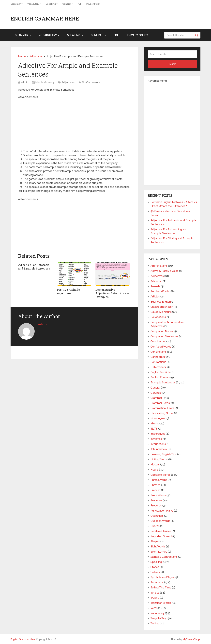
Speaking (51, 4)
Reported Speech (162, 536)
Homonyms (158, 418)
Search (197, 35)
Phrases (155, 485)
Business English (161, 301)
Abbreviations (159, 265)
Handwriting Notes (162, 413)
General (66, 4)
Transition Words (161, 602)
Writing (155, 623)
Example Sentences (163, 382)
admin (24, 82)
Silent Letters (159, 551)
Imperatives (158, 433)
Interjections (158, 444)
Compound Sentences (164, 336)
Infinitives (156, 438)
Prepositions (158, 495)
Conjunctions (158, 351)
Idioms (155, 423)
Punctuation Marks (162, 510)
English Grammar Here (45, 18)
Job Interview (159, 449)
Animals (155, 286)
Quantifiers (157, 515)
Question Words (160, 520)
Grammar (16, 4)
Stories (155, 567)
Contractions (158, 362)
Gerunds (156, 392)
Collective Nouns (161, 311)
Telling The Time (161, 587)
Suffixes (155, 572)
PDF (79, 4)
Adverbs (156, 281)
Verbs (154, 608)
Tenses (155, 592)
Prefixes (155, 490)
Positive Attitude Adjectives (68, 291)
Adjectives (68, 82)
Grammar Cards (160, 403)
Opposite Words (160, 474)
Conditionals (158, 341)
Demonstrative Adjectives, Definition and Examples (112, 293)
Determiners (158, 367)
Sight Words (158, 546)
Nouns (154, 469)
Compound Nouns (162, 331)
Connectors (158, 356)
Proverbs (156, 505)
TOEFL (155, 597)
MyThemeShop (191, 639)
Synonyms (157, 582)
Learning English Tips (164, 454)
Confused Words (161, 346)
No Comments (91, 82)
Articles (155, 296)
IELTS (154, 428)
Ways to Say (158, 618)
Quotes (155, 526)
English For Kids (160, 372)
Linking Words (159, 459)
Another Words (160, 291)
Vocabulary (33, 4)
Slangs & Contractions (164, 556)
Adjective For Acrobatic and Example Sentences (34, 266)
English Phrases (160, 377)
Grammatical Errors (162, 408)
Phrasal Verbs (159, 479)
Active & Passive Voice (165, 270)
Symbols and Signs (162, 577)
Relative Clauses (161, 531)
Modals (155, 464)
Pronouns (156, 500)
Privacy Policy (93, 4)
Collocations (158, 317)
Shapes (155, 541)
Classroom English (162, 306)
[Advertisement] (74, 122)
